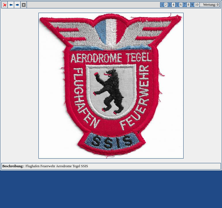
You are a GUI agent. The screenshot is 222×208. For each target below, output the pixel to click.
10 (196, 5)
